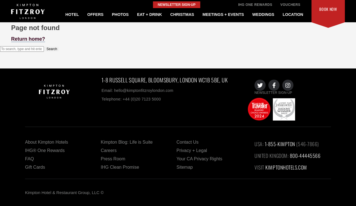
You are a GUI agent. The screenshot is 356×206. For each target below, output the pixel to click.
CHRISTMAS (182, 14)
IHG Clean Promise (120, 167)
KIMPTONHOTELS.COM (286, 167)
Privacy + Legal (192, 150)
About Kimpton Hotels (46, 142)
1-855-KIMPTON (280, 144)
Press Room (113, 158)
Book (328, 9)
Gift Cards (35, 167)
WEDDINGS (263, 14)
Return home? (28, 39)
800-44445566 (305, 155)
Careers (109, 150)
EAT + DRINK (149, 14)
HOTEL (72, 14)
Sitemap (185, 167)
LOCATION (293, 14)
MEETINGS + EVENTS (223, 14)
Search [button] (51, 49)
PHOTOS (120, 14)
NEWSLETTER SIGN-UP (273, 93)
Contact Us (188, 142)
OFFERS (95, 14)
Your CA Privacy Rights (199, 158)
